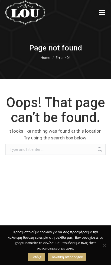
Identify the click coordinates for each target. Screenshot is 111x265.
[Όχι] (104, 245)
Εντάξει (37, 257)
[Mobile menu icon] (102, 12)
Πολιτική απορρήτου (67, 257)
